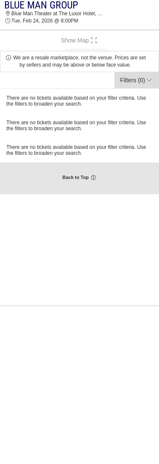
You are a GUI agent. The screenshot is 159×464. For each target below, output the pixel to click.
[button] (79, 40)
